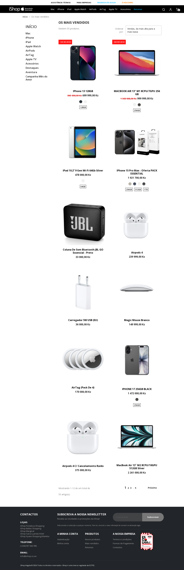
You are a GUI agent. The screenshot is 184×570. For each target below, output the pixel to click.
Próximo (154, 488)
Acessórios (125, 9)
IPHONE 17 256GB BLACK (137, 389)
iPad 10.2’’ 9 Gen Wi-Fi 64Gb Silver (83, 170)
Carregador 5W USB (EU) (83, 320)
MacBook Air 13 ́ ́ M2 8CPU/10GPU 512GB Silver (137, 467)
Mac (52, 9)
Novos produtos (92, 539)
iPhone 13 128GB (83, 91)
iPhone (61, 9)
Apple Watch (80, 9)
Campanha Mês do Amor (36, 78)
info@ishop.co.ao (28, 556)
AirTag (103, 9)
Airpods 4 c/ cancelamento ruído (83, 466)
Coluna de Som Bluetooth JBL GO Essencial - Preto (83, 251)
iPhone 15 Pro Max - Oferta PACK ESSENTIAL (137, 172)
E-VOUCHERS (127, 2)
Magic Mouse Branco (137, 320)
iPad (69, 9)
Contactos (117, 547)
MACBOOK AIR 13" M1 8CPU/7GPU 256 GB (137, 92)
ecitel (92, 565)
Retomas (138, 9)
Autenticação (63, 539)
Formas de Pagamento (123, 543)
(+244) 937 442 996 (28, 545)
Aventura (31, 72)
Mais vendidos (92, 543)
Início (31, 26)
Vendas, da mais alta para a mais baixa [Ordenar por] (143, 30)
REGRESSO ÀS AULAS (106, 2)
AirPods (92, 9)
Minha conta (63, 543)
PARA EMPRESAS (84, 2)
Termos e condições (122, 539)
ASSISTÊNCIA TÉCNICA (61, 2)
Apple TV (113, 9)
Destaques (32, 68)
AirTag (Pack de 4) (83, 387)
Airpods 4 (137, 252)
